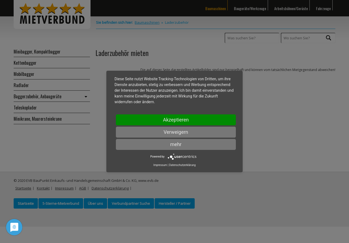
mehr (175, 144)
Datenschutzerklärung (182, 165)
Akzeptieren (176, 120)
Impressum (160, 165)
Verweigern (176, 132)
